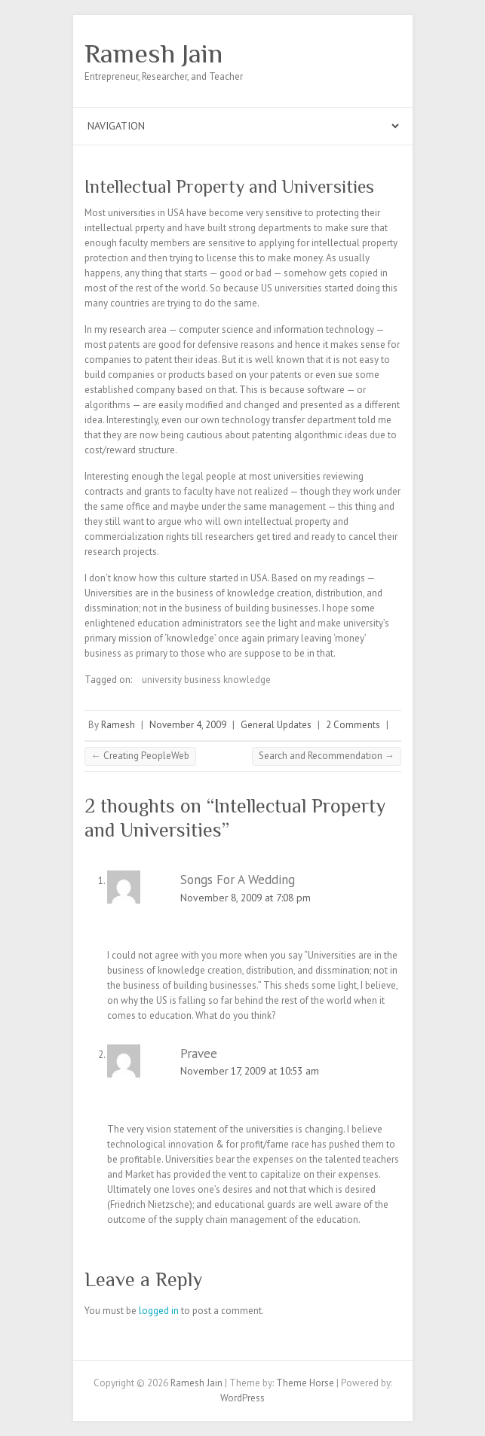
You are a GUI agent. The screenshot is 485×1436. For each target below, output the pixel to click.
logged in (159, 1310)
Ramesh (118, 724)
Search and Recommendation (326, 755)
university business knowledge (206, 679)
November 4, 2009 (187, 724)
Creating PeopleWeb (140, 755)
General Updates (276, 724)
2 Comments (353, 724)
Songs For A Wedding (237, 879)
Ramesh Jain (153, 53)
